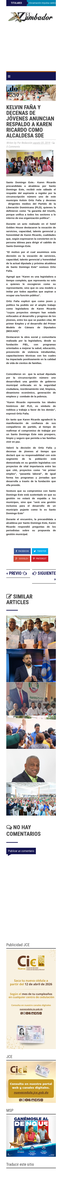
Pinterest (39, 558)
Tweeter (40, 551)
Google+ (21, 558)
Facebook (22, 551)
